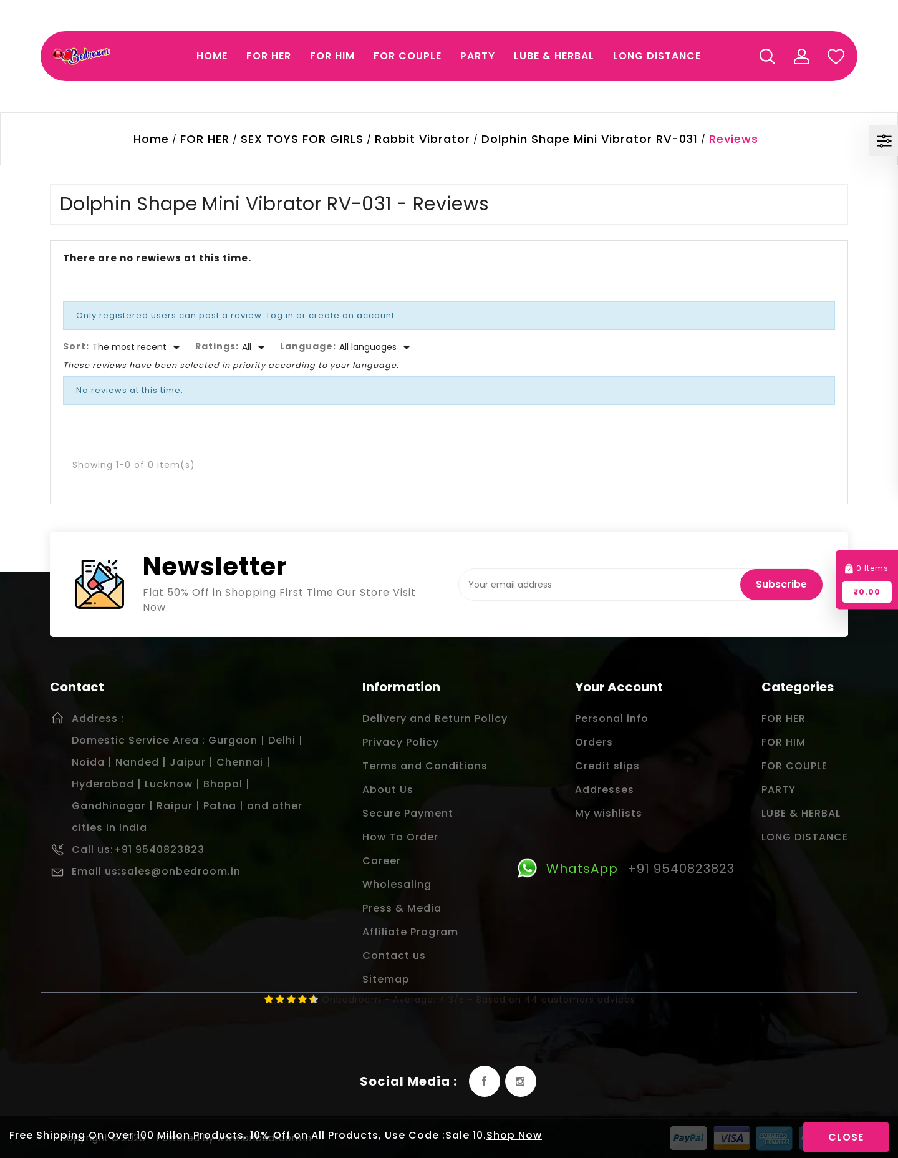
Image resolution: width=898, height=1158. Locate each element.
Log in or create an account (332, 315)
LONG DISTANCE (804, 837)
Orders (594, 742)
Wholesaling (397, 884)
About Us (387, 789)
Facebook (484, 1081)
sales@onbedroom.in (181, 871)
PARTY (778, 789)
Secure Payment (407, 813)
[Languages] (376, 347)
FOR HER (783, 718)
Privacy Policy (400, 742)
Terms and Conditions (425, 766)
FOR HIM (783, 742)
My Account (801, 56)
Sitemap (386, 979)
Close (846, 1137)
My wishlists (608, 813)
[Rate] (255, 347)
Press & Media (402, 908)
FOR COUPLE (794, 766)
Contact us (394, 955)
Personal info (612, 718)
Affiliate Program (410, 932)
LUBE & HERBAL (801, 813)
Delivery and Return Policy (435, 718)
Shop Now (514, 1135)
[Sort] (138, 347)
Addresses (604, 789)
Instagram (520, 1081)
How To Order (400, 837)
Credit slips (607, 766)
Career (381, 861)
